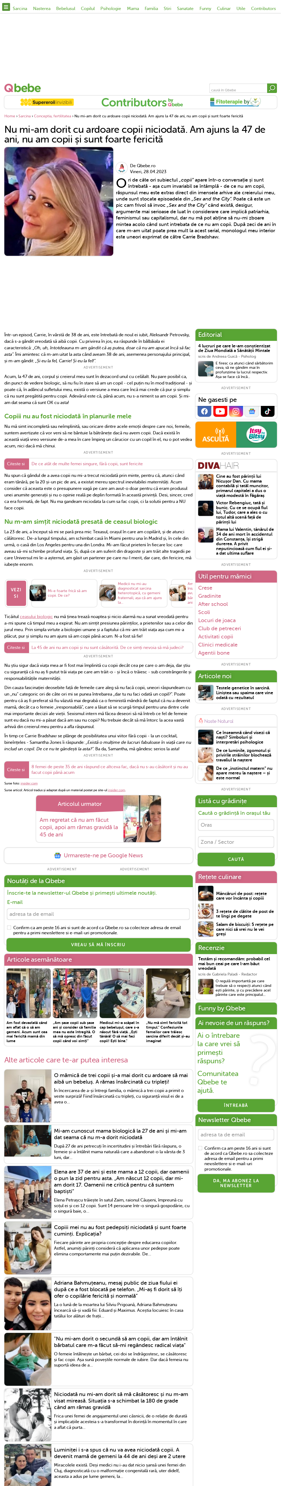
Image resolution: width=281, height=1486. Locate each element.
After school (213, 604)
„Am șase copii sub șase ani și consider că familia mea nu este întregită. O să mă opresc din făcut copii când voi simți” (74, 1031)
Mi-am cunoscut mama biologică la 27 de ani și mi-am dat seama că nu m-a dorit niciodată (120, 1134)
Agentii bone (214, 653)
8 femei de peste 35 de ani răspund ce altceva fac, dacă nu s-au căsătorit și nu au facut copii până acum (109, 769)
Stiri (167, 8)
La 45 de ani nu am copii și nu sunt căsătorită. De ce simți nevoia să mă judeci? (107, 647)
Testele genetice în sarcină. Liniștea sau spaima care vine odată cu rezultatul (244, 693)
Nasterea (41, 8)
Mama (133, 8)
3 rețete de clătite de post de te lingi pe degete (245, 914)
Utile (240, 8)
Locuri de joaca (217, 620)
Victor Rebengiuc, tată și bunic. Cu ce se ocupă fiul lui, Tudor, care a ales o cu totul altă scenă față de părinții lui (241, 512)
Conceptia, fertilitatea (52, 116)
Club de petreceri (219, 628)
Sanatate (185, 8)
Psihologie (110, 8)
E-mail (15, 902)
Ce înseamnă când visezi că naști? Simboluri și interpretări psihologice (243, 738)
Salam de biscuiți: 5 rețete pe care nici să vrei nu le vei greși (245, 929)
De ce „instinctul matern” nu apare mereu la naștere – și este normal (244, 773)
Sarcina (20, 8)
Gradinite (209, 596)
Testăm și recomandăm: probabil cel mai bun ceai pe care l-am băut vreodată (234, 964)
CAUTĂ (236, 859)
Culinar (224, 8)
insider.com (29, 783)
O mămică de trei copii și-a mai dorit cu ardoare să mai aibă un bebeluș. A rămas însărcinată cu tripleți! (121, 1078)
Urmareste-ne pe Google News (98, 855)
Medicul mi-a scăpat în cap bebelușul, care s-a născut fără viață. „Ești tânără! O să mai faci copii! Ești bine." (119, 1031)
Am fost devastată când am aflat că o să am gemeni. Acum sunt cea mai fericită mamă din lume (27, 1031)
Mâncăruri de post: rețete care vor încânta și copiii (241, 896)
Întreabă (236, 1105)
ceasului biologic (36, 616)
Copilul (88, 8)
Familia (151, 8)
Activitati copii (215, 636)
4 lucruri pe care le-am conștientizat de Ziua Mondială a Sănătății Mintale (234, 348)
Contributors (263, 8)
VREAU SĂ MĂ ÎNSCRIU (98, 944)
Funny (205, 8)
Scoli (204, 612)
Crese (205, 588)
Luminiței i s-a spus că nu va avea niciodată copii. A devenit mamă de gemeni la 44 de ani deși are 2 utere (119, 1453)
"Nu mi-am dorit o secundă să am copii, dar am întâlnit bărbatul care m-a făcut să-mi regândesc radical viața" (121, 1342)
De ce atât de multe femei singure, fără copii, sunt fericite (87, 463)
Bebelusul (65, 8)
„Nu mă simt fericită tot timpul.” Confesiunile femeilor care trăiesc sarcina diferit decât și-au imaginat (168, 1031)
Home (9, 116)
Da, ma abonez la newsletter (236, 1183)
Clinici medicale (218, 645)
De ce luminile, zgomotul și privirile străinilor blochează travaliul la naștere (243, 755)
